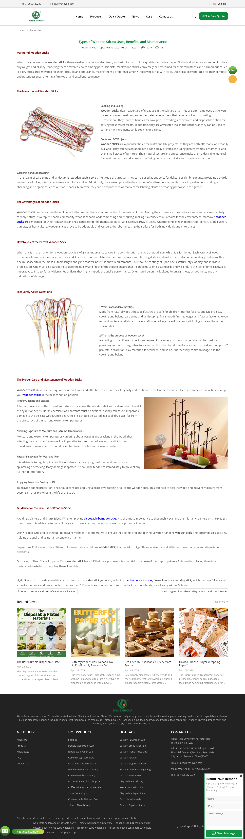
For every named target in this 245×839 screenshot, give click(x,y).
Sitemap (72, 739)
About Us (22, 739)
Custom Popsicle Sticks (132, 805)
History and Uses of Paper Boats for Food (53, 591)
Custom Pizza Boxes (130, 775)
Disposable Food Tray (131, 781)
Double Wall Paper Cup (81, 745)
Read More (220, 601)
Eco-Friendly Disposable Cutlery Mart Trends (148, 663)
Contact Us (23, 763)
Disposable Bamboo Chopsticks (85, 781)
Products (22, 745)
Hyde (232, 79)
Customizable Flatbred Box (83, 799)
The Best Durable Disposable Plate (38, 662)
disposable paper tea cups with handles (89, 818)
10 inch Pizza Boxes (79, 805)
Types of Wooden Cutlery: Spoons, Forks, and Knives (198, 591)
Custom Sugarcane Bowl (133, 763)
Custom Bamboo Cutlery (81, 775)
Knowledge (35, 30)
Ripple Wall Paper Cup (80, 751)
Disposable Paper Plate (132, 793)
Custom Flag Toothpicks (81, 757)
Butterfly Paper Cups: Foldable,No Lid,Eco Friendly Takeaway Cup (92, 663)
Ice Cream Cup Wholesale (82, 763)
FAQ (19, 757)
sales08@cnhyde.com (62, 3)
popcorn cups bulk (125, 818)
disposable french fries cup (48, 818)
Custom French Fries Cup (133, 751)
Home (22, 30)
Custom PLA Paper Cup (132, 739)
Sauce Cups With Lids (131, 787)
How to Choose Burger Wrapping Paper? (199, 663)
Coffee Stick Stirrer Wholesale (84, 787)
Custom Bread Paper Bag (133, 745)
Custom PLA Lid (128, 757)
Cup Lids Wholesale (130, 799)
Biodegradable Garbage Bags (136, 769)
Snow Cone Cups (77, 793)
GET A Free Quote (213, 16)
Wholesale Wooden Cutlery (83, 769)
